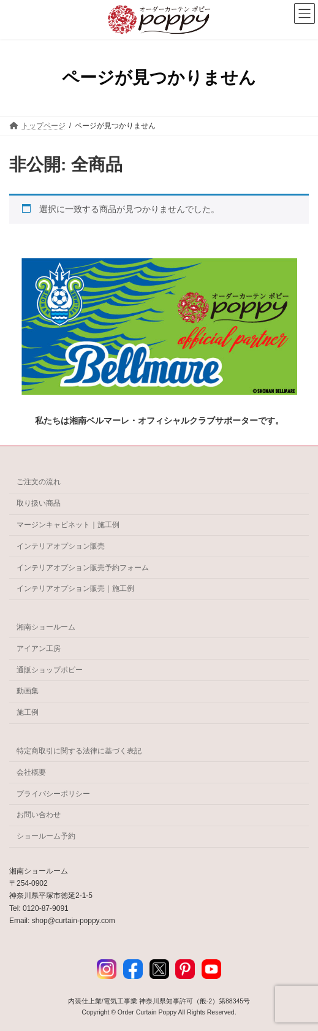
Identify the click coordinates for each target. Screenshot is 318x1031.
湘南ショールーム (46, 627)
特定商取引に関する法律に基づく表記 (79, 751)
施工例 (28, 712)
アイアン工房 (39, 648)
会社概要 (31, 772)
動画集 (28, 691)
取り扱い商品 (39, 503)
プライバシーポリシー (53, 793)
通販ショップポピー (50, 669)
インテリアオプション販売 (61, 545)
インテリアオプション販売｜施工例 (75, 588)
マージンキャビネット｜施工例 (68, 524)
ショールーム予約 (46, 836)
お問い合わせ (39, 814)
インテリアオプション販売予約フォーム (83, 567)
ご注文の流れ (39, 481)
